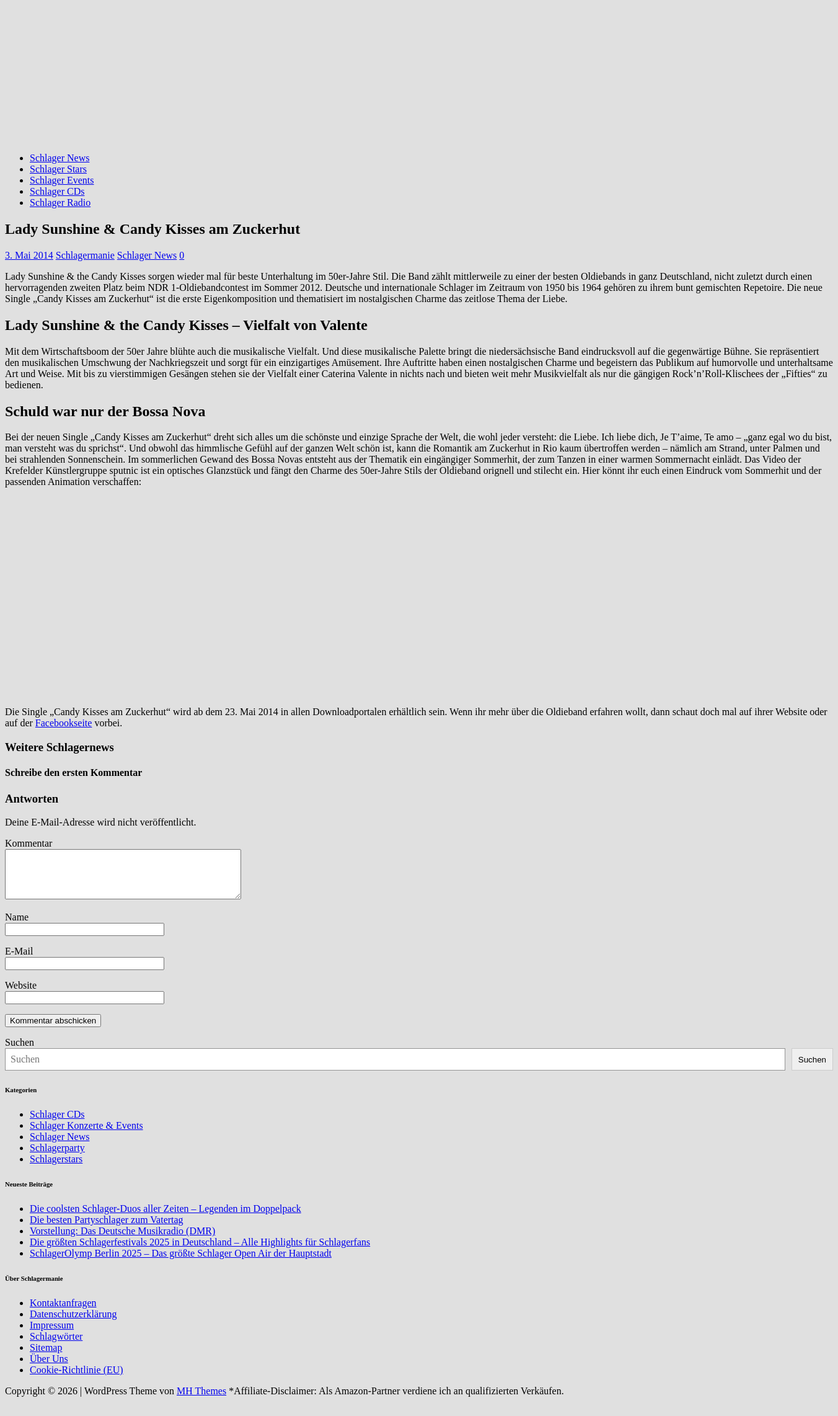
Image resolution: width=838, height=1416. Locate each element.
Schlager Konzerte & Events (86, 1134)
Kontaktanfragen (63, 1312)
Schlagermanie (85, 255)
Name (17, 926)
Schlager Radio (60, 202)
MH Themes (201, 1400)
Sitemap (46, 1356)
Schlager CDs (57, 191)
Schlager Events (62, 180)
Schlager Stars (58, 169)
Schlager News (59, 158)
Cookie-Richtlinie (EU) (76, 1379)
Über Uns (49, 1368)
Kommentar (28, 843)
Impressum (52, 1334)
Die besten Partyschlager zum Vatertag (106, 1229)
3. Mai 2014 (29, 255)
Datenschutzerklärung (73, 1323)
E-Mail (19, 960)
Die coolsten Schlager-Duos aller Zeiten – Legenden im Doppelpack (165, 1218)
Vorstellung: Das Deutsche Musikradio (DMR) (122, 1240)
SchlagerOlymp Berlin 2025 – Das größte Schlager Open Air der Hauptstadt (181, 1262)
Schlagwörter (56, 1345)
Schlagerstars (56, 1168)
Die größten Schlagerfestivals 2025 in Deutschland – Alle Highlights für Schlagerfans (200, 1251)
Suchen (19, 1051)
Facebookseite (63, 723)
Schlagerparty (57, 1157)
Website (21, 994)
